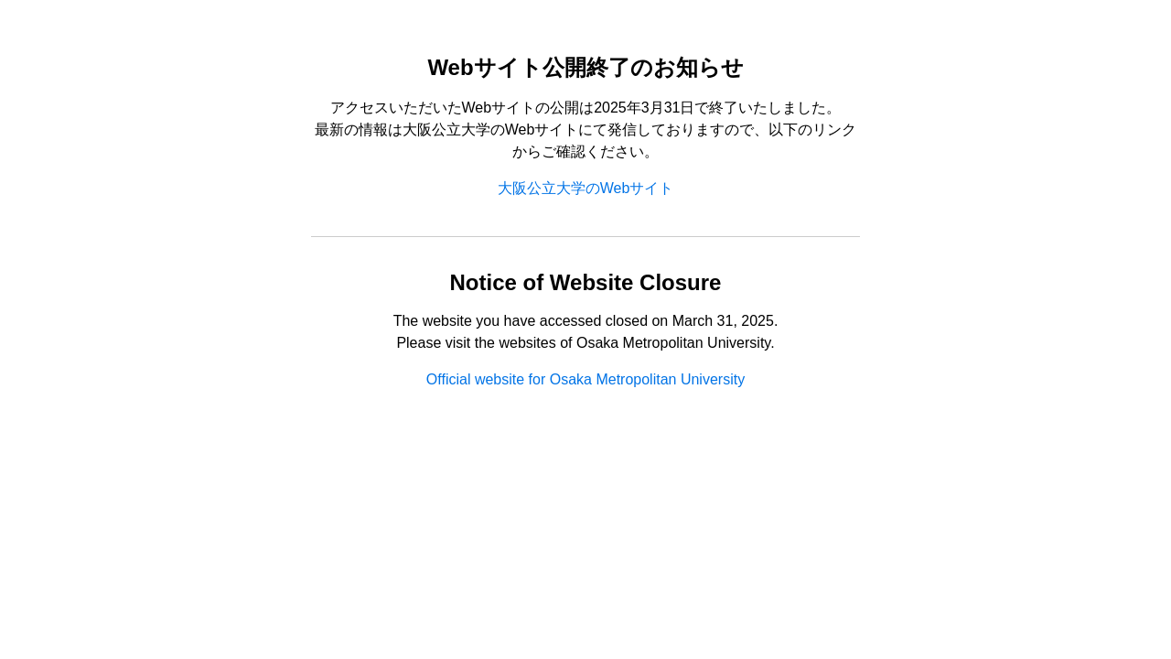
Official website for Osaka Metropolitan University (585, 379)
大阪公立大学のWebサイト (586, 188)
